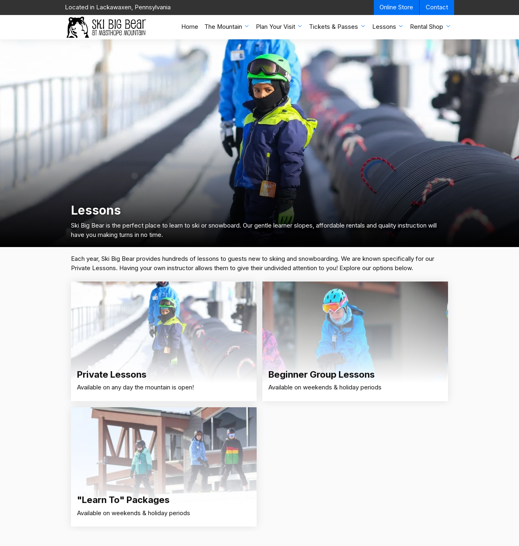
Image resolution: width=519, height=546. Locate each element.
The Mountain (227, 26)
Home (189, 26)
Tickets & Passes (337, 26)
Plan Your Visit (279, 26)
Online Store (396, 7)
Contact (437, 7)
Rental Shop (430, 26)
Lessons (388, 26)
